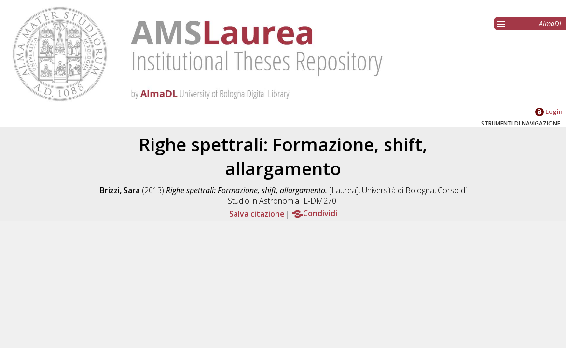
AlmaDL (551, 23)
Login (549, 111)
